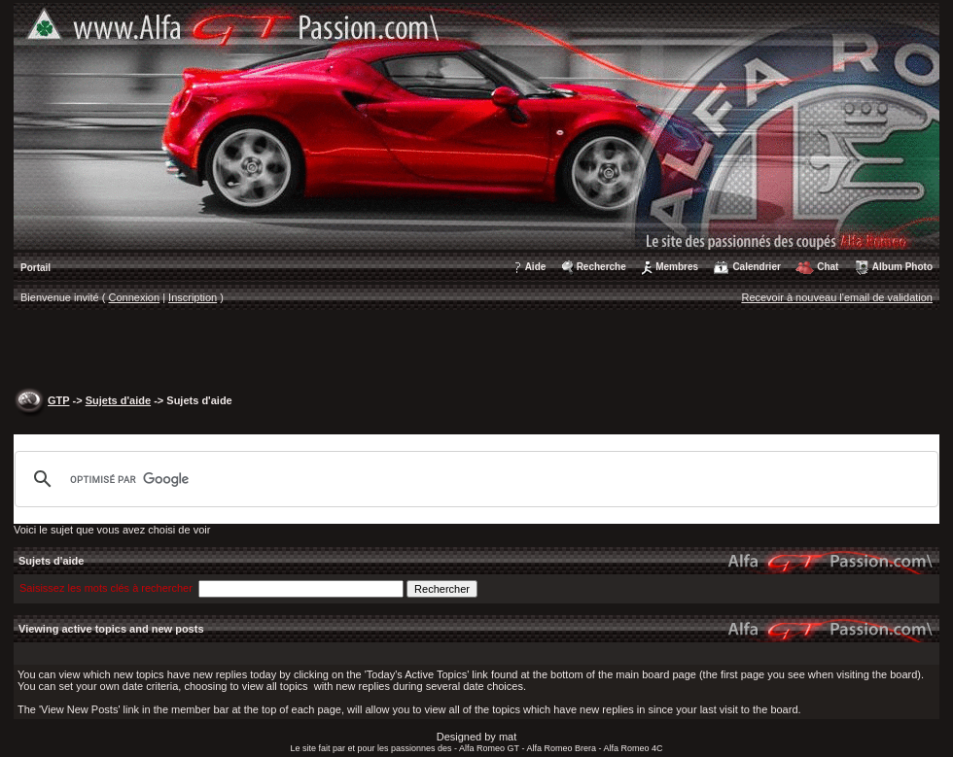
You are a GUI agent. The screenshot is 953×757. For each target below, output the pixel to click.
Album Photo (902, 266)
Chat (827, 266)
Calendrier (756, 266)
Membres (676, 266)
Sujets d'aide (118, 400)
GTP (58, 400)
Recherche (601, 266)
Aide (536, 266)
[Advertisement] (477, 351)
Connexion (134, 297)
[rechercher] (473, 479)
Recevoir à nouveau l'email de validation (837, 297)
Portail (35, 267)
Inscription (192, 297)
